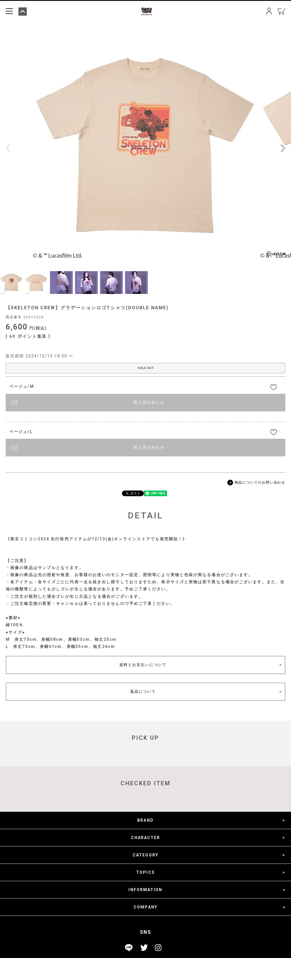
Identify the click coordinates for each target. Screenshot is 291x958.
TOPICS (145, 872)
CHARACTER (145, 837)
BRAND (145, 820)
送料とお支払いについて (143, 665)
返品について (143, 691)
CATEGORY (145, 855)
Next (282, 148)
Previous (8, 148)
